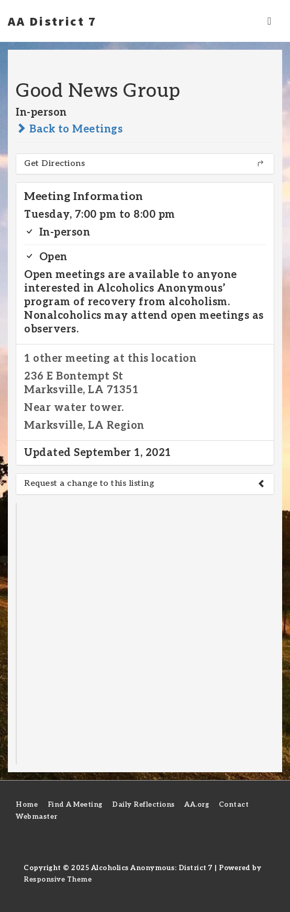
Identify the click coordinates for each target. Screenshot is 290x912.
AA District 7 (52, 21)
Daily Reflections (143, 804)
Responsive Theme (58, 879)
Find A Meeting (75, 804)
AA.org (196, 804)
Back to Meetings (69, 129)
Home (27, 804)
